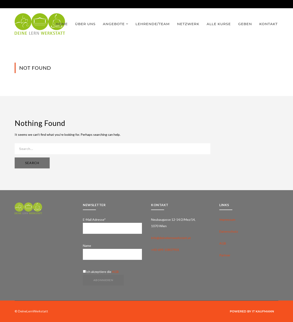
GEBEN (245, 24)
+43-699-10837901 (165, 250)
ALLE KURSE (219, 24)
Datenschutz (228, 231)
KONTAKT (268, 24)
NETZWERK (188, 24)
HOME (62, 24)
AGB (115, 272)
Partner (224, 255)
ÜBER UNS (85, 24)
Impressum (227, 219)
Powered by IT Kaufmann (252, 311)
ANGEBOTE (114, 24)
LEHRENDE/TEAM (153, 24)
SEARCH (32, 163)
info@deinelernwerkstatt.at (171, 238)
